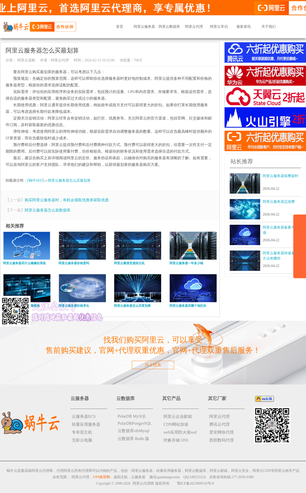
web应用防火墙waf (180, 432)
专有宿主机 (82, 432)
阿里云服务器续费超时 (280, 176)
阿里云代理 (194, 27)
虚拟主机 (121, 477)
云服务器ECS (83, 416)
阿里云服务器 (144, 27)
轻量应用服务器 (86, 424)
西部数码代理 (221, 440)
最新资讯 (244, 27)
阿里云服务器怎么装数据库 (48, 210)
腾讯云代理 (219, 424)
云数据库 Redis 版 (133, 438)
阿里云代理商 (143, 483)
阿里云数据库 (169, 27)
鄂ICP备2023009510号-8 (195, 483)
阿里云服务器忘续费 (279, 202)
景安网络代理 (221, 432)
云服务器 (138, 477)
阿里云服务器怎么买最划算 (69, 180)
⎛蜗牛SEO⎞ (35, 180)
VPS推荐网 (101, 477)
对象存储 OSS (175, 440)
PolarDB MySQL (132, 416)
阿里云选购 (25, 60)
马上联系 (153, 365)
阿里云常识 (219, 27)
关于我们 (268, 27)
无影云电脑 (82, 440)
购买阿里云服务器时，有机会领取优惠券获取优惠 (67, 200)
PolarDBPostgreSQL (135, 423)
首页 (119, 27)
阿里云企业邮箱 (177, 416)
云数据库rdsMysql (133, 431)
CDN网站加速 (175, 424)
